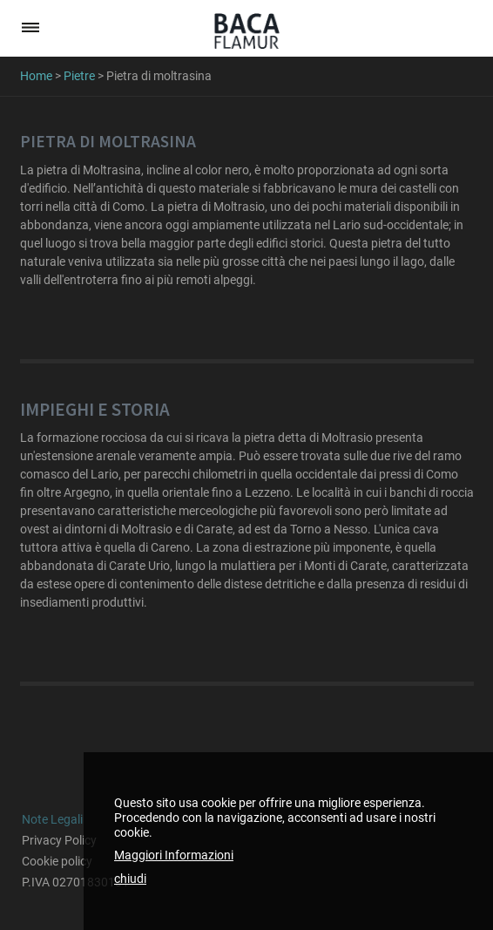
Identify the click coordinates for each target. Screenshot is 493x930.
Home (36, 76)
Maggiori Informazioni (173, 855)
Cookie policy (57, 861)
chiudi (130, 879)
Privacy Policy (59, 840)
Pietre (79, 76)
